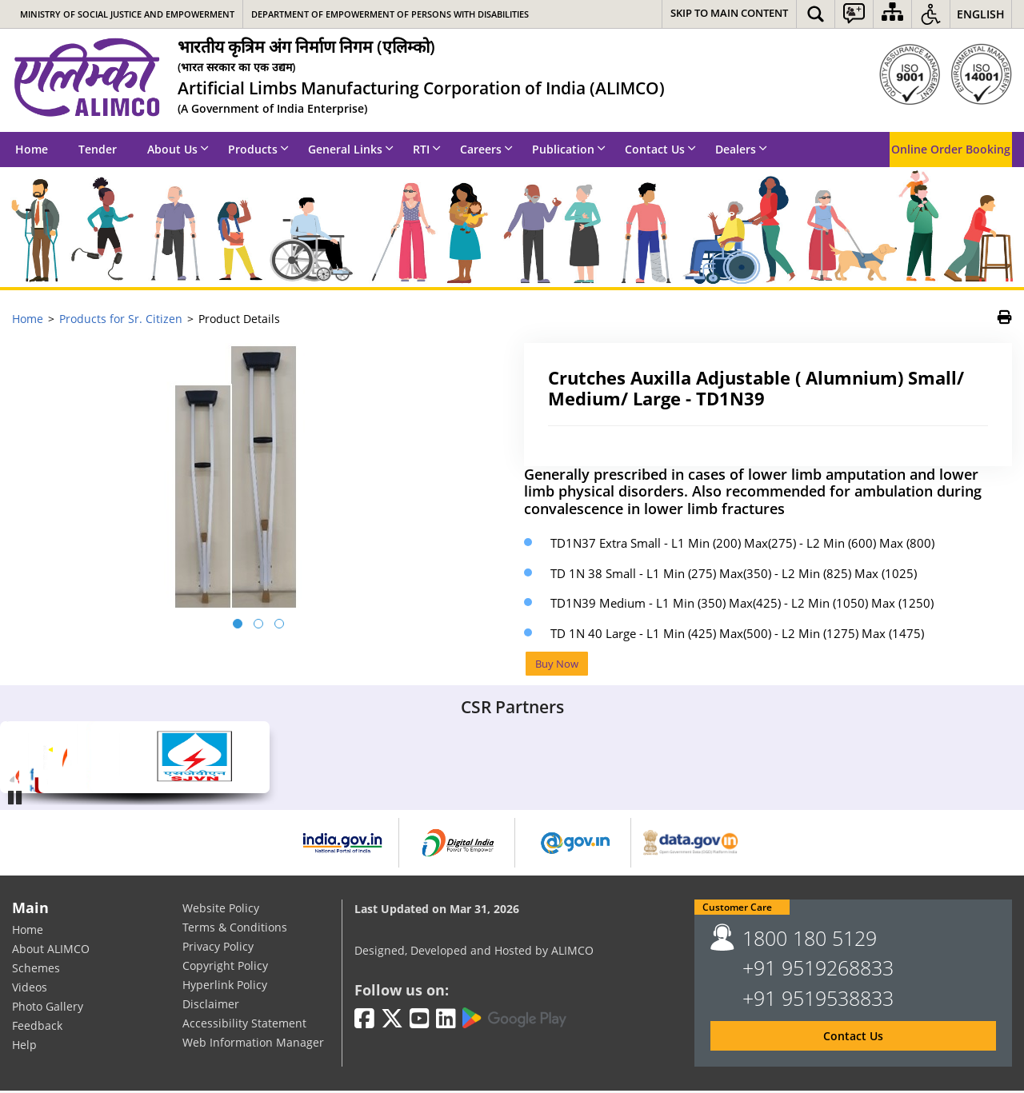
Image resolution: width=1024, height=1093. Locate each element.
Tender (97, 149)
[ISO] (945, 74)
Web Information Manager (253, 1043)
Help (24, 1046)
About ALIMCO (51, 950)
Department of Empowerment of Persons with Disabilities (390, 14)
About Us (178, 149)
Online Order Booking (950, 149)
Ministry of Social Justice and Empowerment (127, 14)
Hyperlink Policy (224, 986)
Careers (486, 149)
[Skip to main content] (729, 14)
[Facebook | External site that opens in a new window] (364, 1020)
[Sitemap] (892, 14)
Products (258, 149)
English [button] (981, 14)
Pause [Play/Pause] (16, 798)
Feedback (37, 1027)
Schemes (36, 969)
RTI (427, 149)
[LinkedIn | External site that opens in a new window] (446, 1020)
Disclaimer (210, 1005)
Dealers (741, 149)
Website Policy (220, 909)
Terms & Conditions (234, 928)
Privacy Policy (218, 947)
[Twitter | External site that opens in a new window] (392, 1020)
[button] (815, 14)
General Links (351, 149)
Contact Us (660, 149)
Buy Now (559, 664)
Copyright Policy (225, 967)
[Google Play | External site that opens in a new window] (514, 1019)
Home (31, 149)
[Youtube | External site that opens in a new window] (420, 1020)
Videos (29, 988)
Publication (569, 149)
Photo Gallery (47, 1007)
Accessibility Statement (244, 1024)
